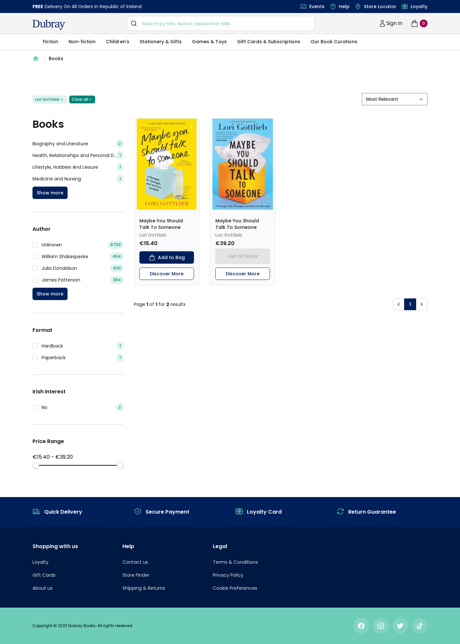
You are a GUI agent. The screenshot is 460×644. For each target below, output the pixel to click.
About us (42, 588)
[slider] (35, 465)
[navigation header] (48, 25)
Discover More (167, 273)
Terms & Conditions (235, 562)
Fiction (50, 41)
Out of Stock (243, 256)
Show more (50, 193)
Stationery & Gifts (161, 41)
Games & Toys (209, 41)
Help (344, 6)
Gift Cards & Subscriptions (268, 41)
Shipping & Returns (143, 588)
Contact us (135, 562)
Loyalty (419, 6)
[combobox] (221, 23)
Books (56, 58)
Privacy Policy (228, 575)
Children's (117, 41)
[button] (398, 304)
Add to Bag (167, 257)
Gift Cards (44, 575)
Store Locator (380, 6)
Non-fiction (82, 41)
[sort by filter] (395, 99)
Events (317, 6)
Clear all (82, 99)
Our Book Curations (334, 41)
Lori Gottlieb (49, 99)
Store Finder (135, 575)
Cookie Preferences (235, 588)
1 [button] (410, 304)
